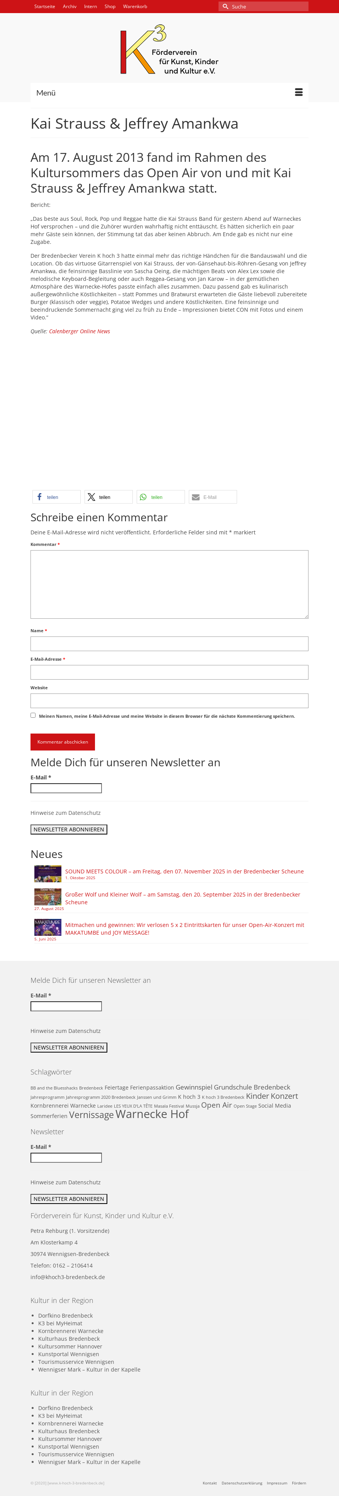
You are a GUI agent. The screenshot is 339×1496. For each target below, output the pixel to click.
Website (39, 687)
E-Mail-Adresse (48, 659)
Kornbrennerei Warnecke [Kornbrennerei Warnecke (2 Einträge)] (63, 1105)
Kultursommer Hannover (70, 1346)
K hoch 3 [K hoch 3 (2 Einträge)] (189, 1096)
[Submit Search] (224, 6)
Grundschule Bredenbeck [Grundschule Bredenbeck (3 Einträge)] (252, 1087)
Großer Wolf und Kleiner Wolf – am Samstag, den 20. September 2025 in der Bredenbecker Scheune (182, 898)
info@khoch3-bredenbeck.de (68, 1277)
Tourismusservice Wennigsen (76, 1361)
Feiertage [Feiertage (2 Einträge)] (117, 1087)
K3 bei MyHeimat (60, 1323)
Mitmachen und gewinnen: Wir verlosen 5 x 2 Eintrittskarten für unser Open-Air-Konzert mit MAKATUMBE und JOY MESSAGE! (184, 928)
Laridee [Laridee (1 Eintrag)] (104, 1106)
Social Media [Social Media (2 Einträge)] (274, 1105)
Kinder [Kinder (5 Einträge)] (257, 1095)
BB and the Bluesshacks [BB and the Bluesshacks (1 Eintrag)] (54, 1088)
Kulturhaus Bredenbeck (69, 1338)
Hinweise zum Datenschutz (66, 812)
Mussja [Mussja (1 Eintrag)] (193, 1106)
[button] (56, 497)
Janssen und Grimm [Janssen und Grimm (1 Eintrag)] (156, 1097)
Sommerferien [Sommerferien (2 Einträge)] (49, 1116)
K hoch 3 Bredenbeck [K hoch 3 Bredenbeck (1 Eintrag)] (223, 1097)
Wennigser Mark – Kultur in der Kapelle (89, 1369)
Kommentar (45, 544)
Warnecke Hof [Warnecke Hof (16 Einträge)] (152, 1114)
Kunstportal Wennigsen (68, 1354)
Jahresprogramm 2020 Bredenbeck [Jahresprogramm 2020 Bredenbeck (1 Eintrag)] (101, 1097)
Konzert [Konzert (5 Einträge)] (284, 1095)
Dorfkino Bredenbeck (65, 1315)
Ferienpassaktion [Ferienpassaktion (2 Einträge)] (152, 1087)
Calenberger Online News (79, 331)
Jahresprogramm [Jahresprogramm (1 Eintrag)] (47, 1097)
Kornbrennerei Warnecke (70, 1331)
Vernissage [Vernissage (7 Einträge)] (91, 1115)
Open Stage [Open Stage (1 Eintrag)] (245, 1106)
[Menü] (169, 92)
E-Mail (41, 777)
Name (39, 630)
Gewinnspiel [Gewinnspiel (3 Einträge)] (194, 1087)
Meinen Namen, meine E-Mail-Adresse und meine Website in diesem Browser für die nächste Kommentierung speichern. (167, 716)
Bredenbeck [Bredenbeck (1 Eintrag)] (91, 1088)
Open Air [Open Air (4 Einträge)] (216, 1105)
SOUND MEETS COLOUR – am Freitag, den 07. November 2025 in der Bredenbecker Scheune (184, 871)
